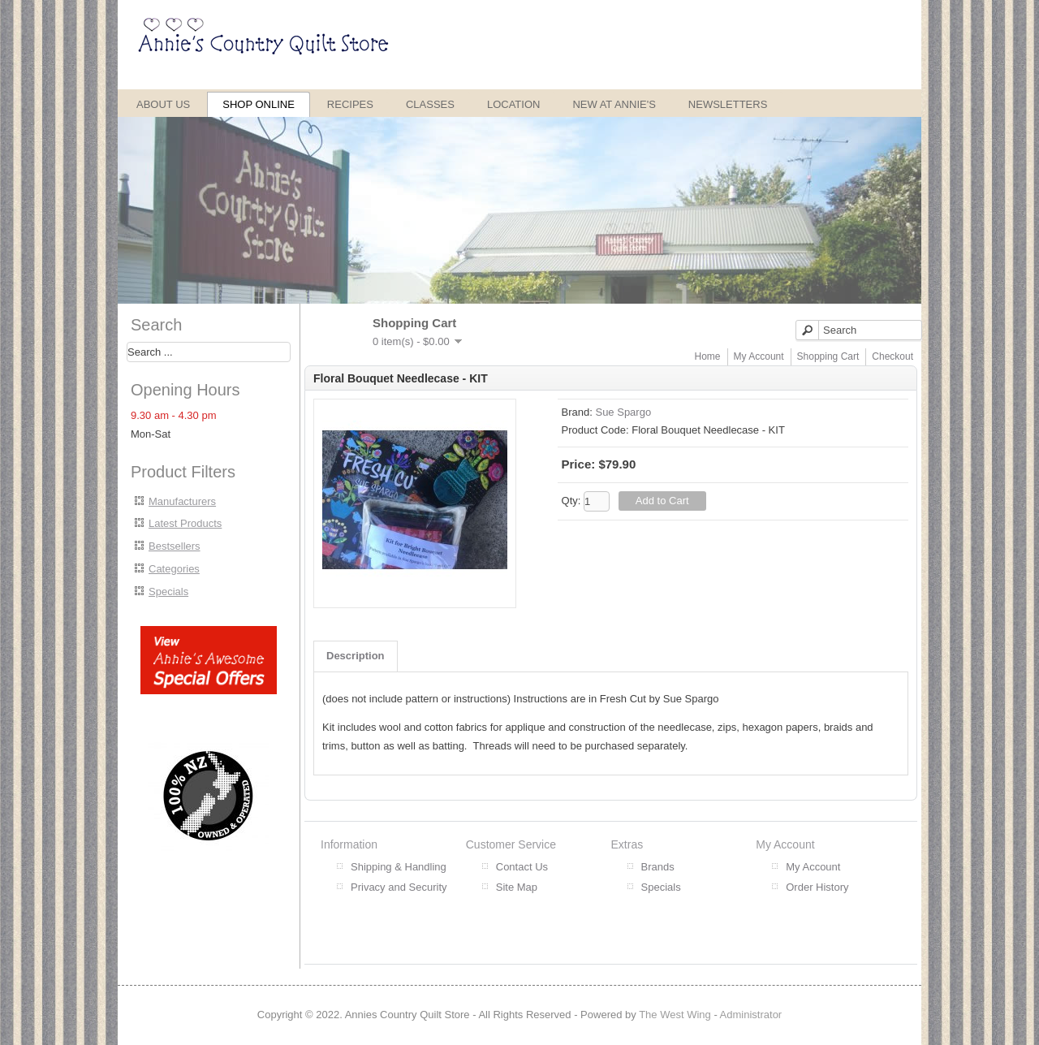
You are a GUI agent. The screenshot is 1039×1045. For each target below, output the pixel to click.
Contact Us (522, 867)
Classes (430, 104)
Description (355, 656)
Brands (658, 867)
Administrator (751, 1014)
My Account (759, 356)
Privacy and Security (399, 887)
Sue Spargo (623, 412)
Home (708, 356)
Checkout (892, 356)
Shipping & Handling (398, 867)
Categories (174, 569)
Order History (817, 887)
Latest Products (185, 523)
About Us (163, 104)
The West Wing (675, 1014)
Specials (168, 591)
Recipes (350, 104)
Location (514, 104)
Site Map (516, 887)
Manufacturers (182, 501)
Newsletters (728, 104)
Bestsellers (174, 546)
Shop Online (258, 104)
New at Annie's (613, 104)
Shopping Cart (828, 356)
